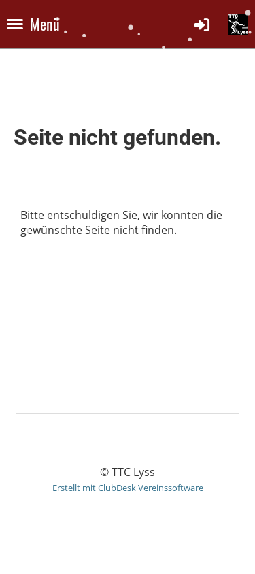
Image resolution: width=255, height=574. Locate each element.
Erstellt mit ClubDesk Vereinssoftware (127, 488)
